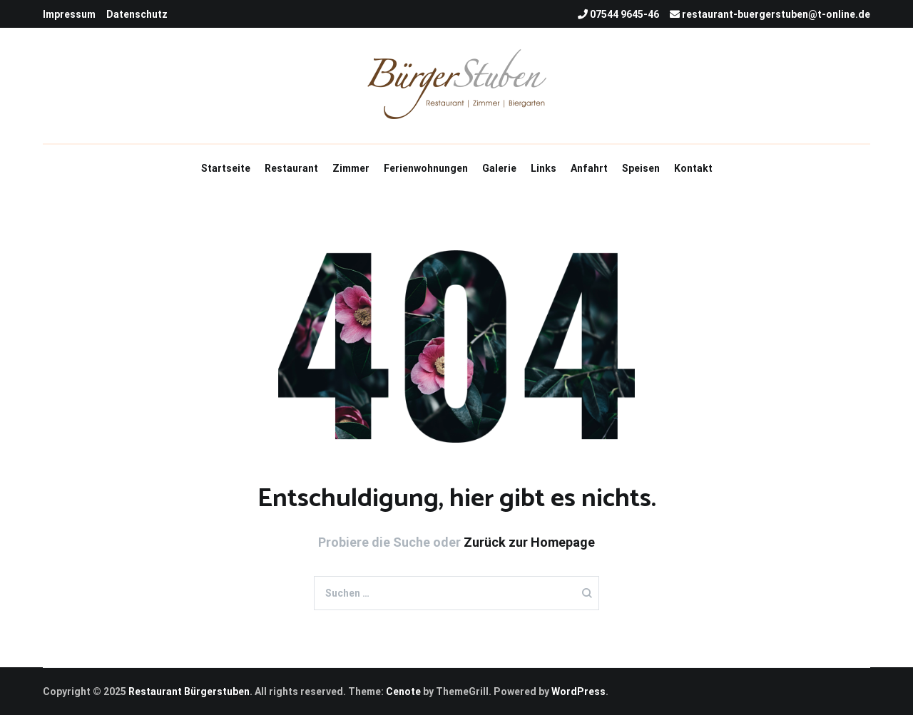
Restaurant (291, 168)
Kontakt (693, 168)
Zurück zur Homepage (529, 542)
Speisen (641, 168)
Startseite (225, 168)
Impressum (69, 14)
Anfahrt (589, 168)
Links (543, 168)
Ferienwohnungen (426, 168)
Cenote (403, 691)
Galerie (499, 168)
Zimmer (350, 168)
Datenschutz (137, 14)
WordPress (578, 691)
